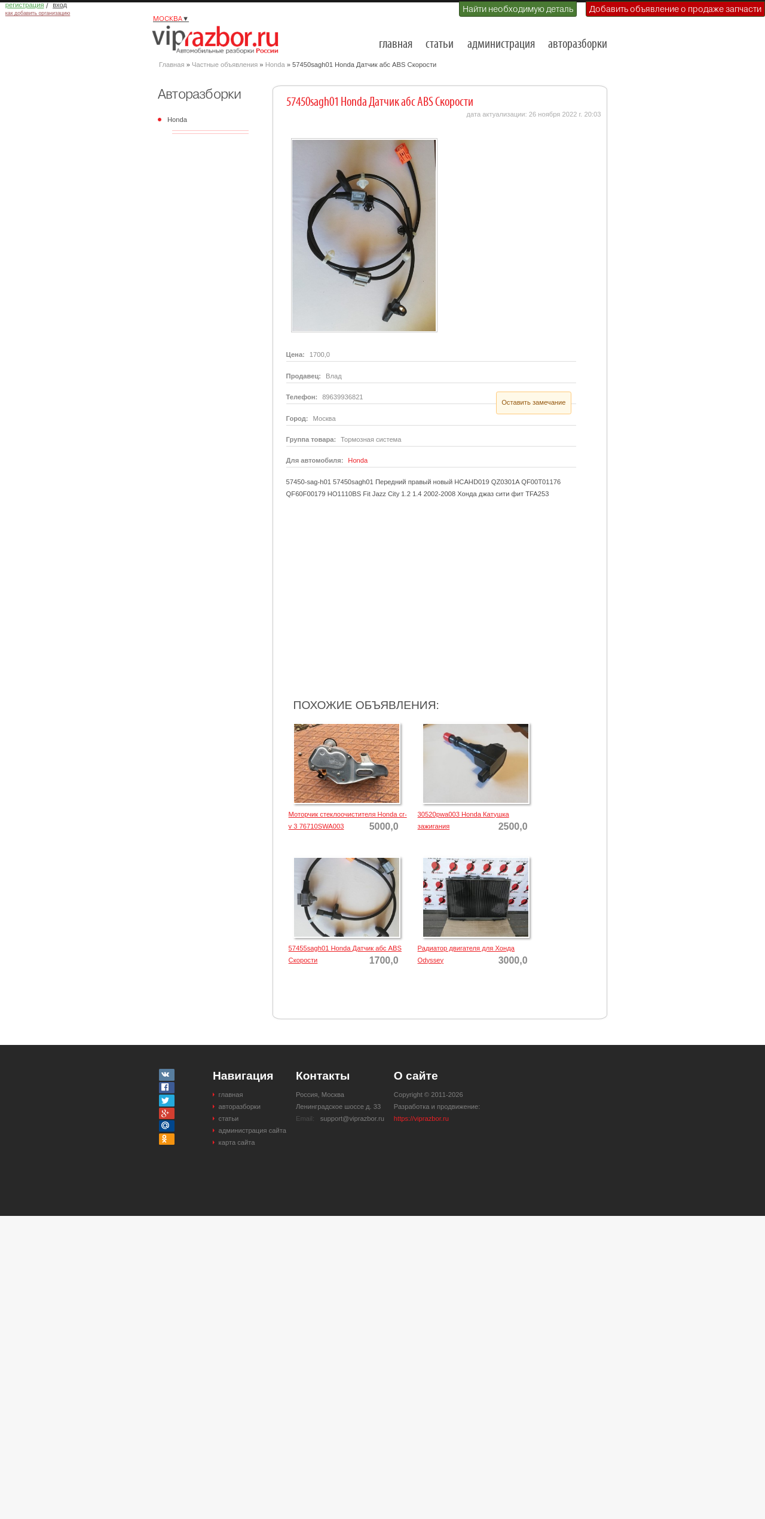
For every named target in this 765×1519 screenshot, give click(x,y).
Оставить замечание (533, 402)
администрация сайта (252, 1130)
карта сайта (237, 1142)
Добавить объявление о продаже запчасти (675, 9)
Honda (275, 64)
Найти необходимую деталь (518, 9)
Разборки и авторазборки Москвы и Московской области (218, 39)
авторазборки (577, 44)
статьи (440, 44)
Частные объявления (225, 64)
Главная (172, 64)
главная (395, 44)
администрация (501, 44)
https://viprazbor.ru (421, 1118)
